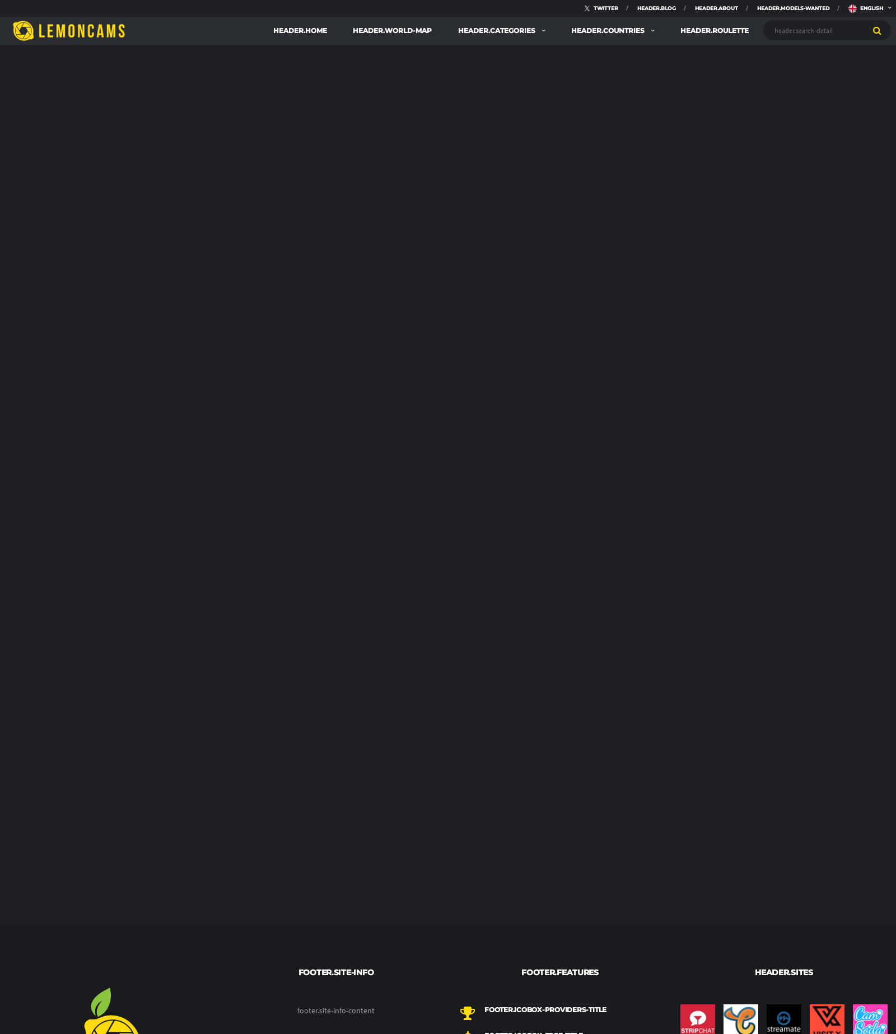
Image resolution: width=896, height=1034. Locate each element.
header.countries (608, 30)
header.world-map (392, 30)
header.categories (497, 30)
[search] (877, 30)
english (865, 5)
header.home (300, 30)
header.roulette (714, 30)
